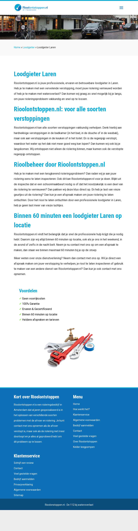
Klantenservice (81, 414)
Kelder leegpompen (84, 447)
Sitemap (18, 495)
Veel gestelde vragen (84, 436)
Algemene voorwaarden (86, 420)
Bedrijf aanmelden (83, 425)
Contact (77, 430)
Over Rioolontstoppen (85, 441)
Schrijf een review (24, 462)
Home (17, 47)
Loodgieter (29, 47)
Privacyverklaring (23, 484)
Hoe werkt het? (81, 409)
